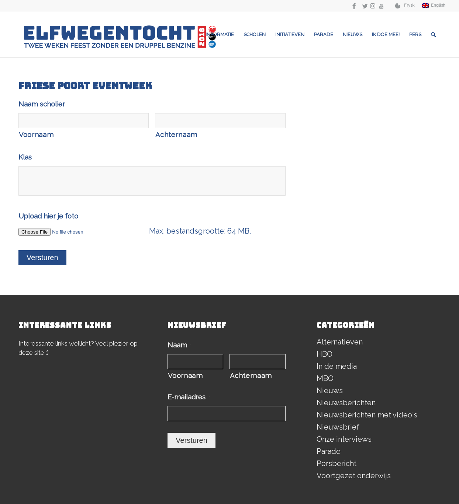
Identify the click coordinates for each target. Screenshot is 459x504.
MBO (325, 378)
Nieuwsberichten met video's (367, 414)
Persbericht (336, 463)
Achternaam (176, 135)
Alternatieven (340, 341)
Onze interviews (344, 439)
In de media (337, 366)
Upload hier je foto (48, 216)
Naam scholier (41, 104)
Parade (329, 451)
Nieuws (330, 390)
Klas (25, 157)
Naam (179, 345)
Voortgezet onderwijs (354, 475)
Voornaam (36, 135)
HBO (324, 354)
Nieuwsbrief (338, 427)
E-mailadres (189, 397)
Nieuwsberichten (346, 402)
